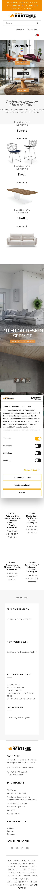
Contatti (11, 810)
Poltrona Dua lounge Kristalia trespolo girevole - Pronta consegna (12, 522)
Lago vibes (22, 90)
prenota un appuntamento (22, 341)
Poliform (32, 513)
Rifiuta (22, 493)
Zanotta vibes (22, 63)
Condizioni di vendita (16, 793)
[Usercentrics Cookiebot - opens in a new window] (31, 398)
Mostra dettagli (30, 470)
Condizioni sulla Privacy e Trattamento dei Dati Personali (21, 798)
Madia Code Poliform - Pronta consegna (32, 519)
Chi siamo (11, 790)
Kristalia (12, 513)
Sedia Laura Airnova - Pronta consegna (12, 567)
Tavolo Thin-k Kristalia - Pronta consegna (32, 568)
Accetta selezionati (22, 485)
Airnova (12, 562)
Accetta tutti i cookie (22, 477)
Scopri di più (22, 138)
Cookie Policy (13, 814)
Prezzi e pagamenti (16, 807)
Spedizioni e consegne (17, 803)
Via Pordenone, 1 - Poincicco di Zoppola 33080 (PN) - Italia (21, 761)
